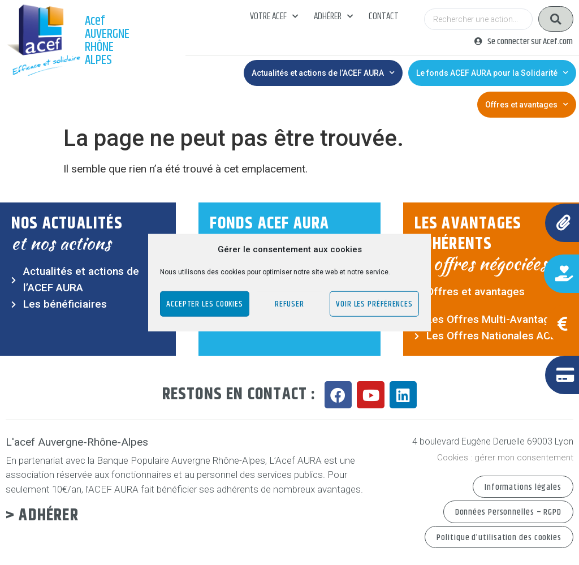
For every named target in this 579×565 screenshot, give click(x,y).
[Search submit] (555, 19)
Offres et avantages (526, 104)
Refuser (289, 303)
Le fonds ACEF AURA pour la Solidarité (492, 72)
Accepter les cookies (204, 303)
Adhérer (333, 16)
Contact (384, 16)
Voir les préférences (374, 303)
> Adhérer (42, 515)
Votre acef (274, 16)
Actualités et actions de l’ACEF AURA (323, 72)
